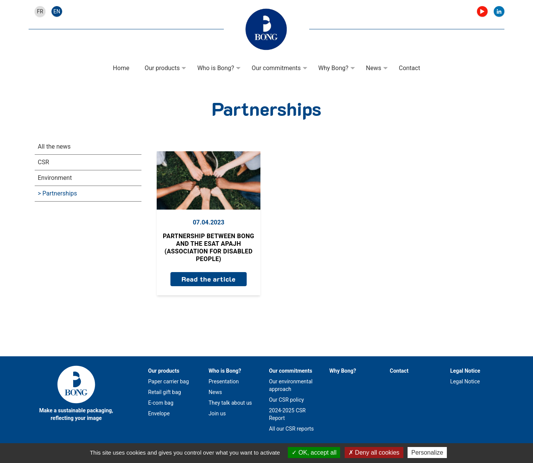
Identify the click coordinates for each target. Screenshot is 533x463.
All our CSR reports (291, 429)
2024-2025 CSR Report (287, 414)
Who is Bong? (215, 68)
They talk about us (230, 403)
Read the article (208, 279)
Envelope (159, 413)
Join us (217, 413)
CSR (43, 162)
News (373, 68)
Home (121, 68)
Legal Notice (465, 371)
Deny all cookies (374, 452)
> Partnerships (57, 193)
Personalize (427, 452)
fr (40, 11)
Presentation (224, 381)
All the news (54, 146)
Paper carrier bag (168, 381)
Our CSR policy (286, 400)
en (56, 11)
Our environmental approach (290, 385)
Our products (162, 68)
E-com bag (160, 403)
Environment (55, 177)
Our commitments (276, 68)
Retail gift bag (164, 392)
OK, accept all (314, 452)
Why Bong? (333, 68)
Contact (409, 68)
